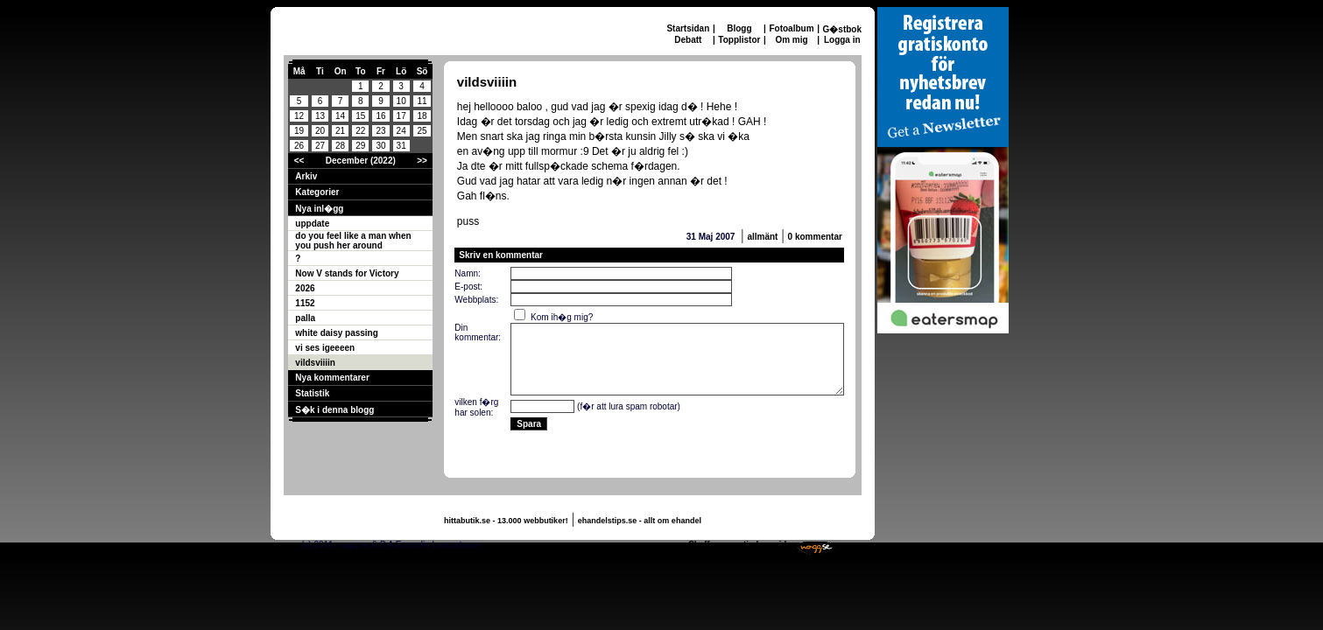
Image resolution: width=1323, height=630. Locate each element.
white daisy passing (336, 333)
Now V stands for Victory (346, 273)
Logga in (842, 40)
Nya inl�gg (319, 209)
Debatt (687, 40)
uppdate (312, 223)
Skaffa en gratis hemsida (740, 545)
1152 (304, 303)
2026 (304, 288)
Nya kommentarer (332, 377)
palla (305, 318)
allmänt (762, 237)
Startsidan (687, 28)
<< (299, 160)
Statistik (312, 393)
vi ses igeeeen (325, 348)
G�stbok (842, 29)
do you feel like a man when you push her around (353, 240)
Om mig (791, 40)
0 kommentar (815, 237)
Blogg (739, 28)
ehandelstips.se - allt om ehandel (639, 520)
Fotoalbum (791, 28)
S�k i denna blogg (334, 410)
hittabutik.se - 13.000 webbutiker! (506, 520)
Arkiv (306, 176)
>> (422, 160)
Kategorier (317, 192)
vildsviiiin (315, 363)
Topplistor (739, 40)
